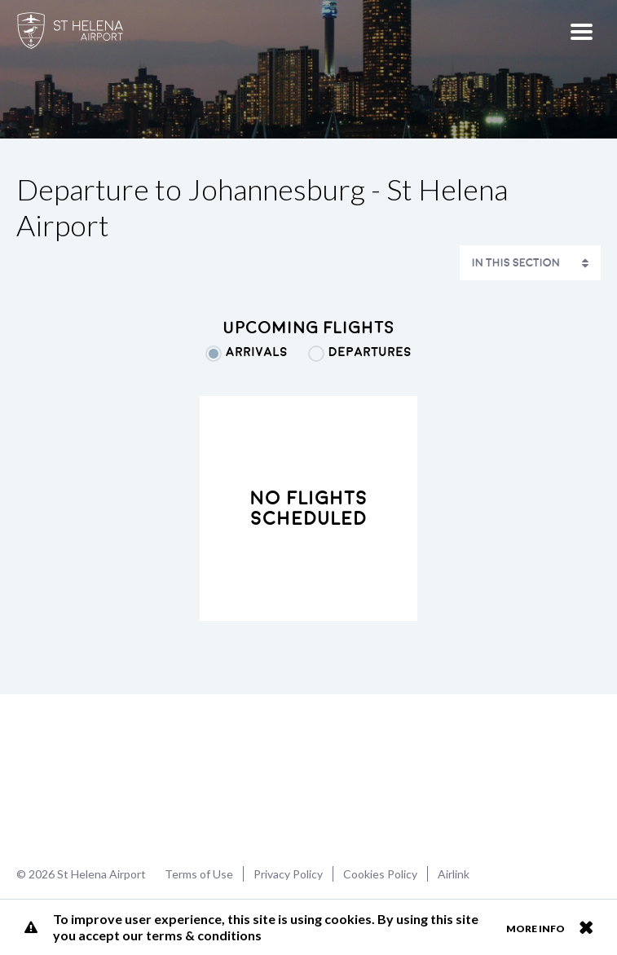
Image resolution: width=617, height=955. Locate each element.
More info (535, 928)
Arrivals (257, 352)
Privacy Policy (288, 874)
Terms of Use (199, 874)
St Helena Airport (68, 778)
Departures (370, 352)
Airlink (453, 874)
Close (586, 927)
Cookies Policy (380, 874)
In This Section (516, 263)
